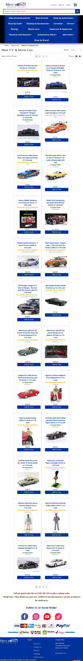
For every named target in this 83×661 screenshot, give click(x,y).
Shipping (37, 654)
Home (6, 45)
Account (53, 5)
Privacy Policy (38, 657)
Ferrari (71, 23)
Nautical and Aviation (20, 34)
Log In (68, 5)
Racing (15, 29)
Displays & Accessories (38, 23)
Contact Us (38, 647)
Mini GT (27, 209)
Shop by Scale (15, 23)
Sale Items (68, 34)
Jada (55, 117)
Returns (36, 650)
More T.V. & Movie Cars (30, 45)
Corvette (58, 23)
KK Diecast (55, 166)
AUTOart (55, 77)
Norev (55, 292)
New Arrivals (41, 18)
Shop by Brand (41, 40)
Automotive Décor (47, 34)
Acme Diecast (55, 469)
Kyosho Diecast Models (27, 252)
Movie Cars (34, 29)
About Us (37, 644)
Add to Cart (28, 97)
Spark (27, 72)
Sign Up (61, 5)
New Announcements (19, 18)
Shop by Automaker (63, 18)
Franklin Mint (55, 209)
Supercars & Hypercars (60, 29)
